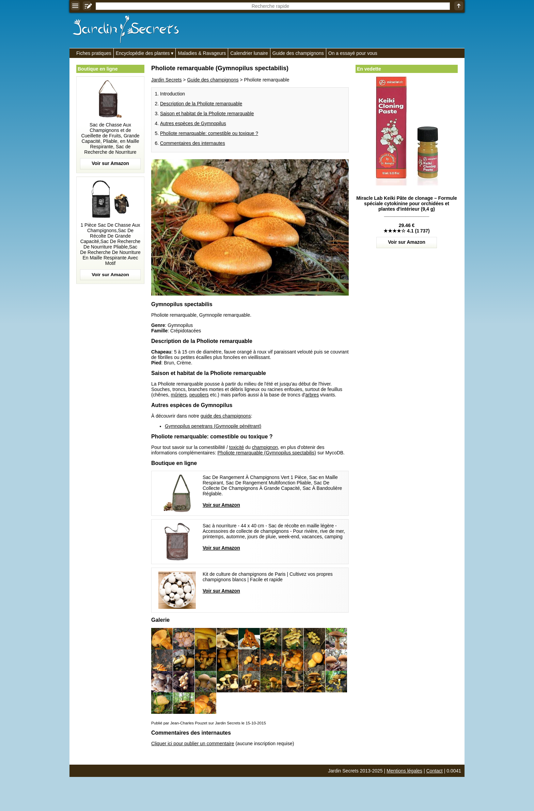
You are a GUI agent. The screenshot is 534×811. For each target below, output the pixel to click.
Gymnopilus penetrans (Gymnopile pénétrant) (213, 426)
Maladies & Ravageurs (202, 53)
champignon (265, 447)
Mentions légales (404, 771)
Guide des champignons (298, 53)
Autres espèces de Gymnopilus (193, 123)
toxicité (236, 447)
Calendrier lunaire (249, 53)
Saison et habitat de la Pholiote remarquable (207, 113)
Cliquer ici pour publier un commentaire (192, 743)
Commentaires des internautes (192, 143)
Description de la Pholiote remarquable (201, 103)
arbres (312, 394)
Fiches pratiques (93, 53)
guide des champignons (226, 416)
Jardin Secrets (166, 79)
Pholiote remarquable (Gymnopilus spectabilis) (267, 452)
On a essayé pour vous (352, 53)
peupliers (199, 394)
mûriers (179, 394)
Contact (434, 771)
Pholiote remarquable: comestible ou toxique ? (209, 133)
